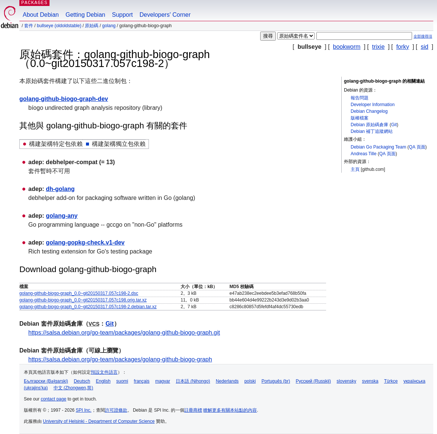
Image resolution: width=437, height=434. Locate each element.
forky (402, 47)
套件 (28, 25)
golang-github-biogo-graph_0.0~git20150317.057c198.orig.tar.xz (83, 300)
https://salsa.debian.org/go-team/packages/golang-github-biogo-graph (120, 359)
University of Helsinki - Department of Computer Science (98, 421)
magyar (162, 381)
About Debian (41, 15)
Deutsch (82, 381)
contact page (53, 399)
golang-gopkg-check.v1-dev (85, 242)
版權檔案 (360, 118)
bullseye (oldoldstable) (59, 25)
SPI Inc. (84, 410)
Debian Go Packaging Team (378, 147)
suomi (122, 381)
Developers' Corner (165, 15)
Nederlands (227, 381)
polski (250, 381)
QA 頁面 (417, 147)
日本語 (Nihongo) (193, 381)
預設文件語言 (104, 372)
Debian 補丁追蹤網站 (372, 131)
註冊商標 (193, 410)
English (103, 381)
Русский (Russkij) (313, 381)
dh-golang (60, 189)
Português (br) (275, 381)
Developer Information (373, 104)
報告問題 (360, 97)
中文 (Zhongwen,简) (73, 387)
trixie (378, 47)
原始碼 (91, 25)
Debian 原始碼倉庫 (369, 124)
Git (394, 124)
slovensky (346, 381)
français (142, 381)
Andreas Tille (363, 153)
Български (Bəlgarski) (46, 381)
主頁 (355, 169)
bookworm (347, 47)
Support (122, 15)
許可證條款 (116, 410)
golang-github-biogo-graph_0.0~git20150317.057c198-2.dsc (78, 293)
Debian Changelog (369, 111)
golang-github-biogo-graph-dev (63, 99)
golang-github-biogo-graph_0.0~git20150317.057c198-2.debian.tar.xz (88, 306)
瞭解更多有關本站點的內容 (230, 410)
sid (424, 47)
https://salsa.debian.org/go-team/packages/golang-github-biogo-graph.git (124, 332)
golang (108, 25)
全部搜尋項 (423, 36)
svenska (370, 381)
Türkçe (391, 381)
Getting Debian (85, 15)
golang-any (61, 216)
